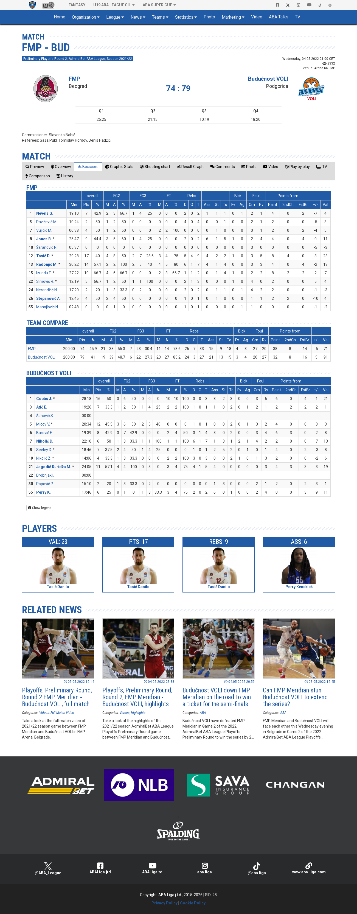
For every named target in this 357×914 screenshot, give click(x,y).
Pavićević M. (46, 222)
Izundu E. (44, 273)
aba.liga (204, 868)
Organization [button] (84, 17)
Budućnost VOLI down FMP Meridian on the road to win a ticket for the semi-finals (216, 697)
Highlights (138, 713)
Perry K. (43, 492)
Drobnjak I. (45, 475)
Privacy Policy (164, 903)
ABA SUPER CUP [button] (158, 5)
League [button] (113, 17)
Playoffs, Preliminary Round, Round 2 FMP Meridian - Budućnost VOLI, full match (57, 697)
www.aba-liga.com (309, 868)
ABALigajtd (152, 868)
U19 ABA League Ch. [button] (112, 5)
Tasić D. (43, 256)
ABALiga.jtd (100, 868)
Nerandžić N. (47, 290)
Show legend (40, 508)
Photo (209, 16)
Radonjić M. (47, 264)
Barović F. (44, 433)
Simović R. (45, 281)
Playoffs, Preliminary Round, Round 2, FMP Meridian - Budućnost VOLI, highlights (137, 697)
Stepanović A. (48, 298)
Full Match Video (62, 713)
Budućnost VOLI (268, 79)
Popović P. (45, 484)
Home (59, 16)
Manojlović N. (47, 307)
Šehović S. (45, 415)
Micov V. (43, 424)
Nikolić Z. (43, 458)
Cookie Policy (193, 903)
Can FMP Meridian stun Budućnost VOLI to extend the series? (295, 697)
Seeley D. (44, 450)
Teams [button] (158, 17)
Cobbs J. (44, 398)
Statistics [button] (184, 17)
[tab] (34, 166)
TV (297, 16)
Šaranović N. (46, 247)
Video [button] (256, 16)
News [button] (136, 17)
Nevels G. (44, 213)
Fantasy (77, 5)
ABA (203, 713)
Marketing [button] (231, 17)
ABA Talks (278, 16)
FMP (74, 79)
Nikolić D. (44, 441)
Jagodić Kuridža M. (53, 467)
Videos (44, 713)
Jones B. (44, 239)
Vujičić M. (44, 230)
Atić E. (41, 407)
